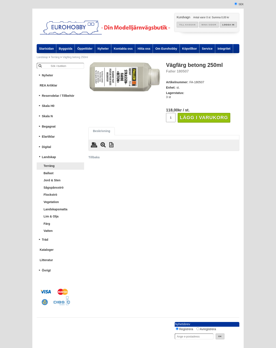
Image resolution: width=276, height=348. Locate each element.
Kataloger (47, 249)
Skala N (47, 116)
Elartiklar (48, 136)
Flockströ (50, 194)
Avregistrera (208, 329)
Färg (47, 223)
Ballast (48, 173)
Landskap (42, 57)
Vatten (48, 231)
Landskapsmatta (55, 209)
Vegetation (51, 202)
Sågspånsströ (54, 187)
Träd (45, 239)
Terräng (55, 57)
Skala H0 (48, 106)
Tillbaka (94, 157)
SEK (241, 4)
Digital (46, 147)
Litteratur (46, 260)
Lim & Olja (51, 216)
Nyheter (47, 75)
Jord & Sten (52, 180)
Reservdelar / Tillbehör (58, 95)
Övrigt (46, 270)
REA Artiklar (48, 85)
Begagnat (49, 126)
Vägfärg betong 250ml (75, 57)
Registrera (186, 329)
